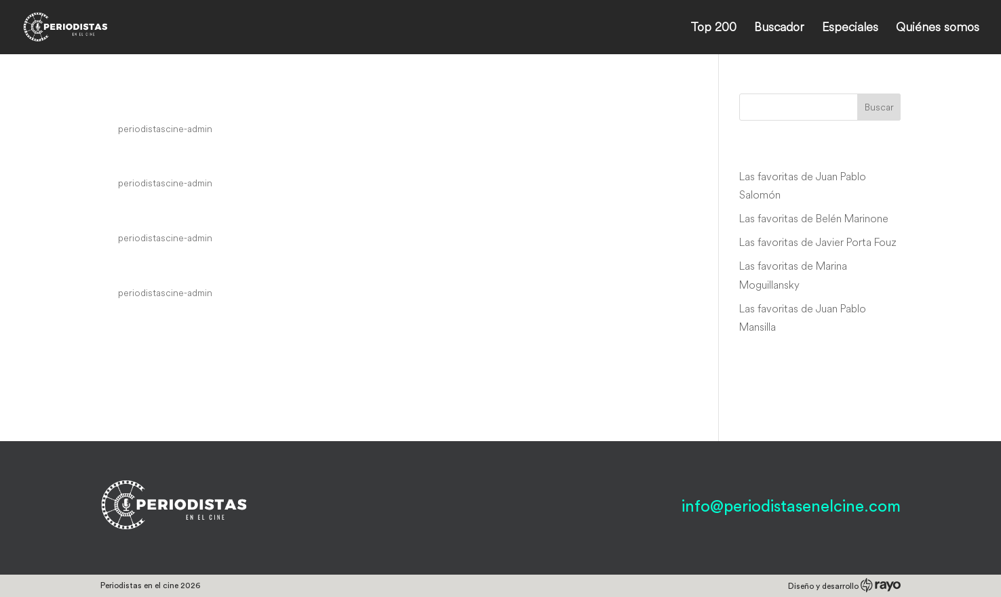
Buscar (879, 107)
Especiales (850, 28)
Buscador (779, 28)
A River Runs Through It (200, 213)
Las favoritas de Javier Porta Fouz (818, 242)
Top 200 (713, 28)
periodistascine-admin (165, 129)
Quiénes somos (937, 28)
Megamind (146, 103)
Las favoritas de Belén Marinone (813, 218)
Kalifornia (142, 267)
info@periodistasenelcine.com (791, 507)
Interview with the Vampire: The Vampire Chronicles (322, 158)
